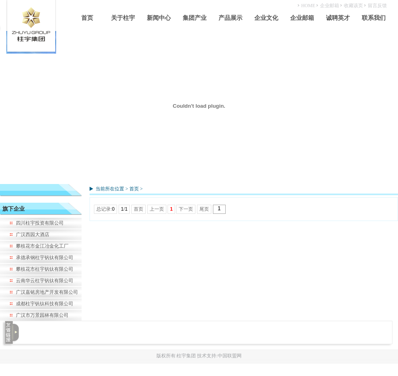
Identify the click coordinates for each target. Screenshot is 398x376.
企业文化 (266, 18)
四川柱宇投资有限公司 (40, 223)
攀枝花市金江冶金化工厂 (42, 246)
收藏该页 (353, 5)
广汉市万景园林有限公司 (42, 315)
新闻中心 (159, 18)
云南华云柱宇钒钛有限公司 (44, 280)
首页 (87, 18)
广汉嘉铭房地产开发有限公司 (47, 292)
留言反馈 (377, 5)
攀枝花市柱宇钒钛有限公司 (44, 269)
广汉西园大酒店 (32, 234)
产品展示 (230, 18)
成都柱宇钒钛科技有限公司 (44, 303)
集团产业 (195, 18)
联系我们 (374, 18)
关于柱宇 (123, 18)
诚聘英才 (338, 18)
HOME (308, 5)
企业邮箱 (329, 5)
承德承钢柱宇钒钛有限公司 (44, 257)
